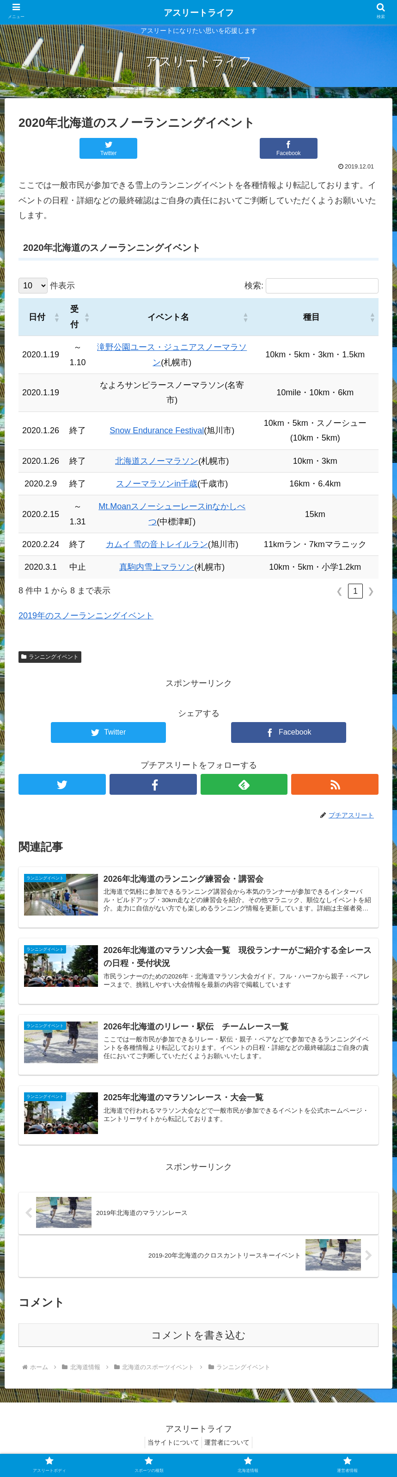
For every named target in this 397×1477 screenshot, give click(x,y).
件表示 (62, 285)
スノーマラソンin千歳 (156, 483)
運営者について (229, 1447)
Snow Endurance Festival (157, 430)
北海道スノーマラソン (156, 461)
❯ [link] (370, 591)
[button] (56, 317)
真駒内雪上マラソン (156, 567)
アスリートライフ (199, 13)
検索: (253, 285)
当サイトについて (171, 1447)
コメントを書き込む (198, 1340)
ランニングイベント (50, 657)
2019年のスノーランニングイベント (85, 615)
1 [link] (355, 591)
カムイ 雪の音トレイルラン (157, 544)
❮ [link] (339, 591)
